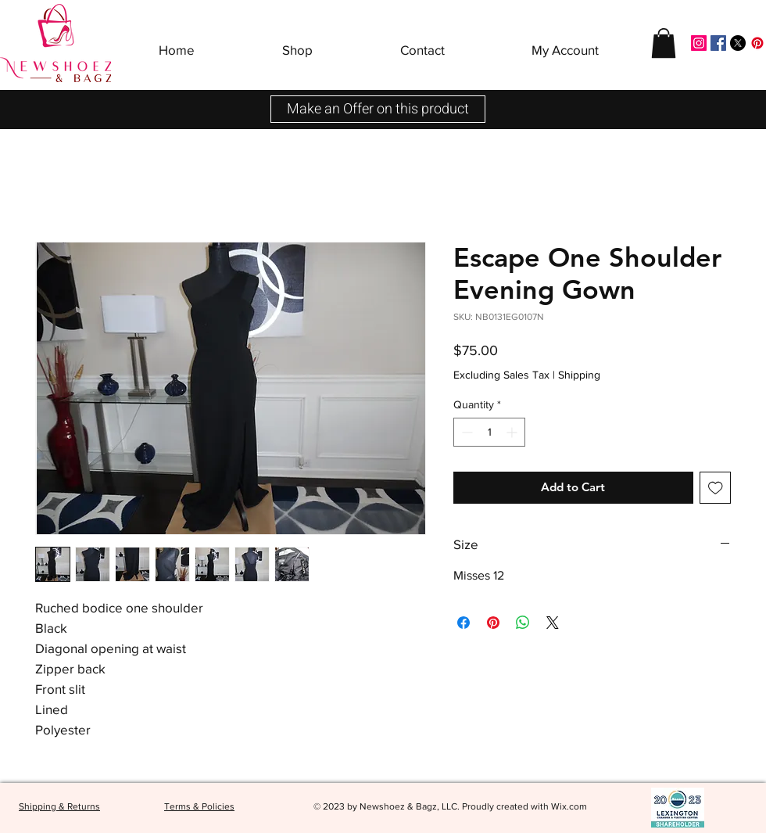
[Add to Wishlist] (716, 488)
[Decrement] (465, 432)
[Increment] (513, 432)
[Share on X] (552, 622)
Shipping (579, 374)
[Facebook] (718, 43)
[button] (297, 43)
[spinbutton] (489, 432)
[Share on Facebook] (463, 622)
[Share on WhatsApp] (523, 622)
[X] (738, 43)
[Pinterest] (757, 43)
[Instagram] (699, 43)
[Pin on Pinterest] (493, 622)
